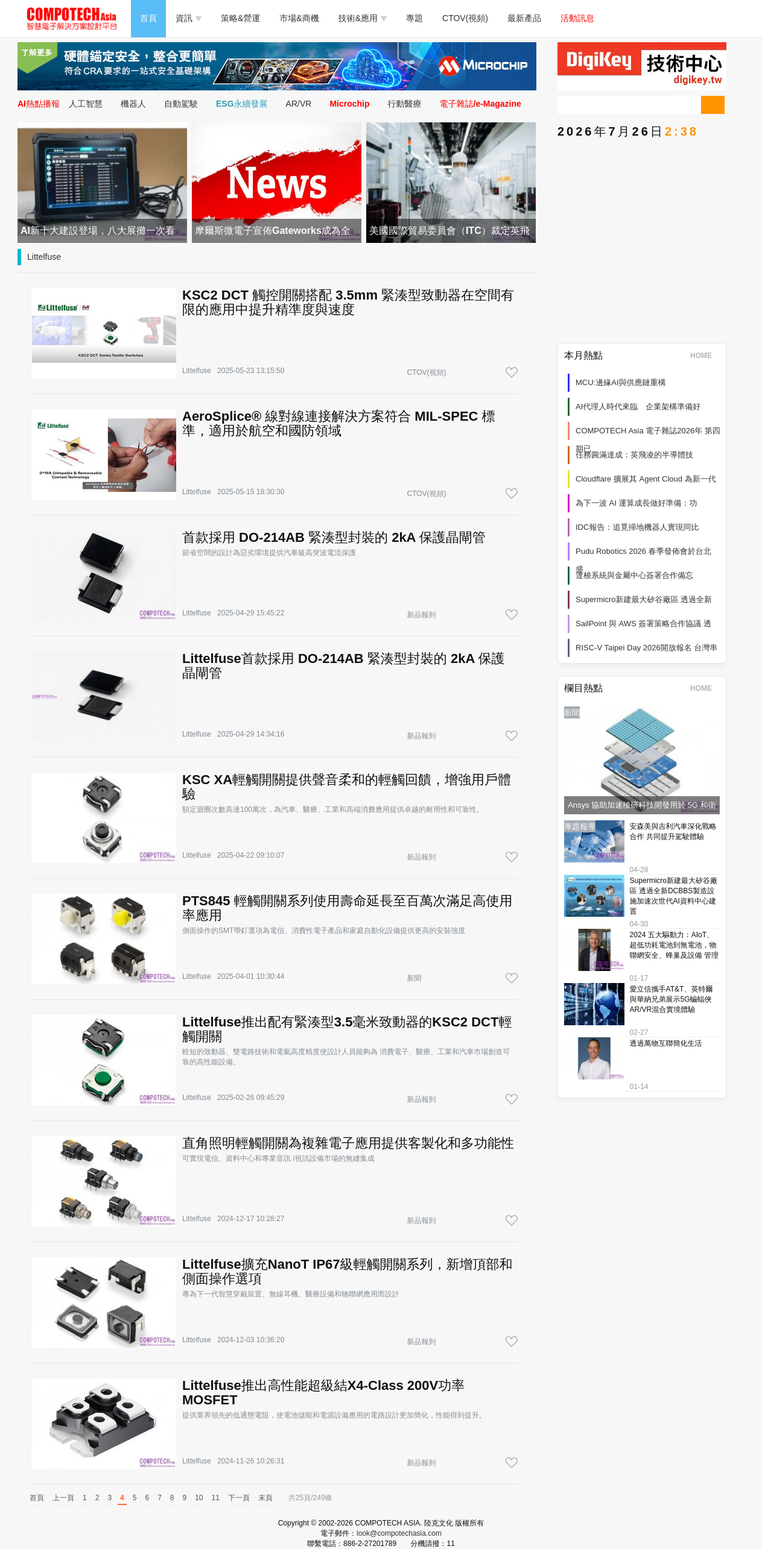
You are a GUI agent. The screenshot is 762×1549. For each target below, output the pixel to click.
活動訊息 (577, 18)
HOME (705, 355)
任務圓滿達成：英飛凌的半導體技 (634, 454)
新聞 (414, 978)
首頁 (148, 18)
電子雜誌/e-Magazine (480, 103)
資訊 (189, 18)
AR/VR (299, 103)
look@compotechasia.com (399, 1533)
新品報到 (421, 615)
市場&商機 (299, 18)
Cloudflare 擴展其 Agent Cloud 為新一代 (646, 478)
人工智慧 (86, 103)
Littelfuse (44, 257)
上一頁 (63, 1498)
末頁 (265, 1498)
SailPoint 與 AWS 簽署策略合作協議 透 (643, 623)
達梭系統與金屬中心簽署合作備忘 (634, 575)
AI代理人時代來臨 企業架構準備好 (638, 406)
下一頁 (239, 1498)
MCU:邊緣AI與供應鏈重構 (621, 382)
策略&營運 (240, 18)
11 (216, 1498)
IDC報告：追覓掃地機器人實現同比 (637, 527)
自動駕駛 (181, 103)
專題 (414, 18)
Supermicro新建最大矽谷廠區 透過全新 (644, 599)
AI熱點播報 (38, 103)
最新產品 (524, 18)
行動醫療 (405, 103)
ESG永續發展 (242, 103)
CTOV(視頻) (465, 18)
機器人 (133, 103)
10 (199, 1498)
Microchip (349, 103)
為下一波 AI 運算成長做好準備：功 (636, 502)
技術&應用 (362, 18)
